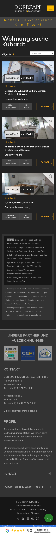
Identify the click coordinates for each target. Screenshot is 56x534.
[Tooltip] (52, 526)
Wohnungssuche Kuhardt (24, 304)
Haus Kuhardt (35, 315)
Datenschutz (23, 513)
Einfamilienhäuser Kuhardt (17, 315)
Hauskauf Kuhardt (38, 296)
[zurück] (7, 353)
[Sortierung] (42, 53)
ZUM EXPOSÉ (45, 106)
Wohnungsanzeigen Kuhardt (18, 307)
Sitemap (35, 513)
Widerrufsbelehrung (36, 509)
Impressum (15, 509)
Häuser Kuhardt (20, 292)
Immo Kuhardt (33, 289)
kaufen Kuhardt (37, 307)
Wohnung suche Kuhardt (16, 289)
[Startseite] (28, 8)
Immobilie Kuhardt (13, 311)
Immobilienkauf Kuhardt (32, 311)
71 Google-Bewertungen (42, 532)
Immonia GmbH (34, 505)
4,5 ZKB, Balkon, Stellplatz (19, 202)
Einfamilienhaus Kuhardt (16, 300)
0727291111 (48, 518)
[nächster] (49, 353)
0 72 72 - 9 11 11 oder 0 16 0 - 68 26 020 (30, 20)
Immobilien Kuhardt (21, 296)
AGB (23, 509)
